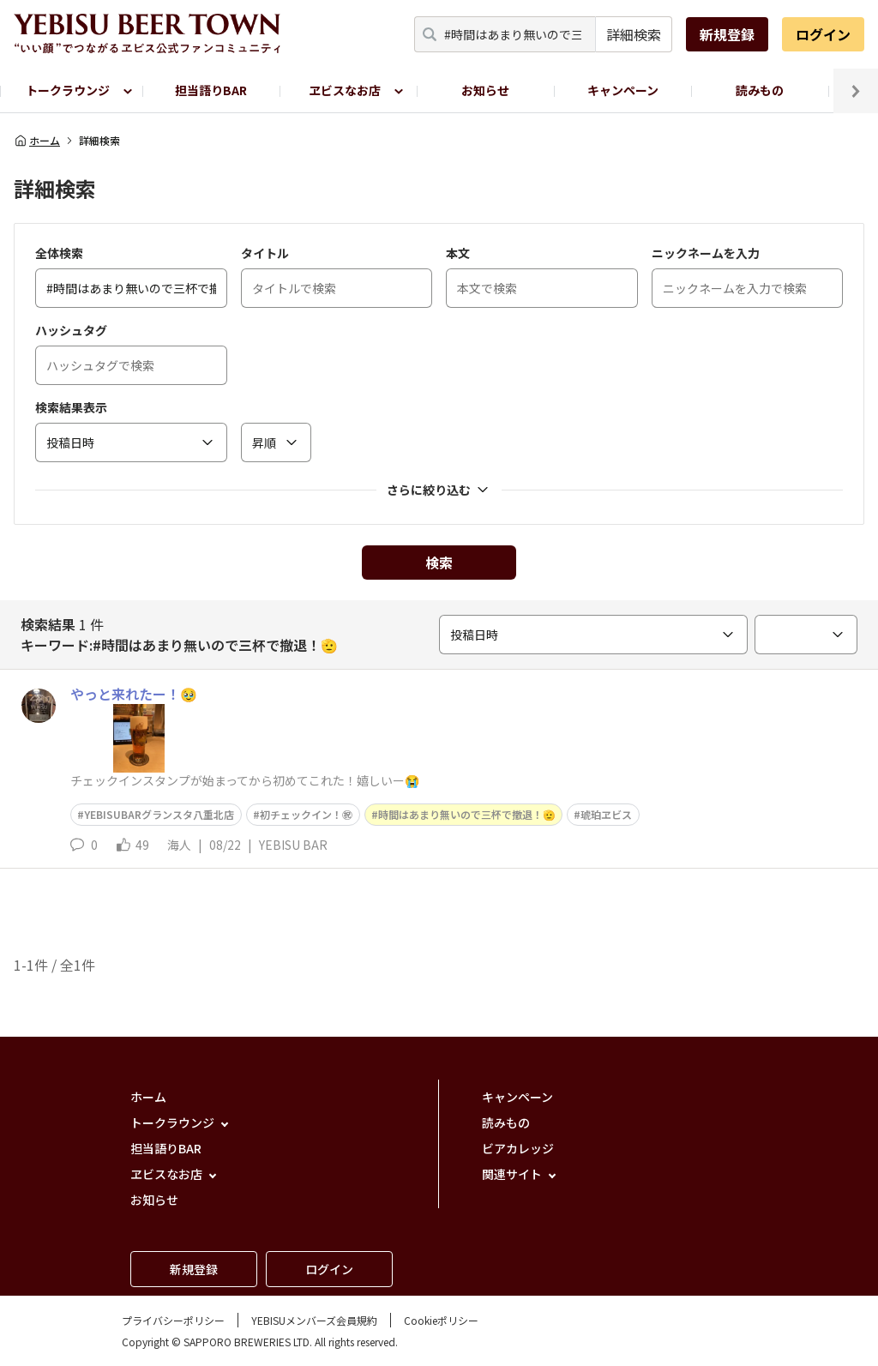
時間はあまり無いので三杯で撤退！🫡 (467, 814)
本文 (458, 253)
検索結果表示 (71, 407)
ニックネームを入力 (706, 253)
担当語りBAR (211, 90)
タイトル (265, 253)
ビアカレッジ (518, 1148)
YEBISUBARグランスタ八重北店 (159, 814)
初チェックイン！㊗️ (306, 814)
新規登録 (727, 34)
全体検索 (59, 253)
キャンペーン (622, 90)
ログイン (823, 34)
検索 (439, 562)
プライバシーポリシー (173, 1320)
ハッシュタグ (71, 330)
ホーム (37, 140)
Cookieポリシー (441, 1320)
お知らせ (485, 90)
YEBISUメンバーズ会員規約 (314, 1320)
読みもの (760, 90)
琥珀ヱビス (606, 814)
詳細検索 (633, 34)
